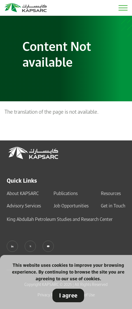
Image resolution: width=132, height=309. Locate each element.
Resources (111, 193)
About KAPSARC (23, 193)
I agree (68, 295)
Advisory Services (24, 205)
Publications (66, 193)
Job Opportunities (71, 205)
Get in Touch (113, 205)
